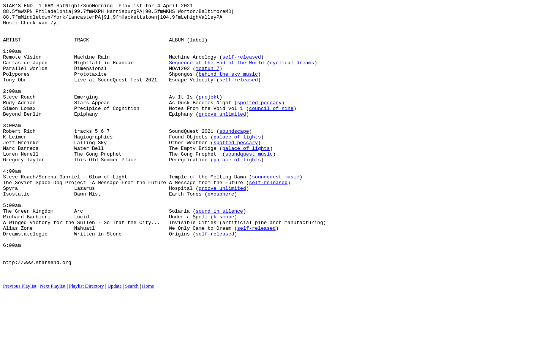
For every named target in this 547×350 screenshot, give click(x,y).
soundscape (234, 157)
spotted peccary (259, 122)
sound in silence (219, 253)
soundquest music (249, 184)
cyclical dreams (292, 75)
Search (131, 341)
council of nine (271, 129)
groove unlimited (222, 136)
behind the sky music (228, 88)
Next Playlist (53, 341)
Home (148, 341)
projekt (209, 116)
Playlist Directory (86, 341)
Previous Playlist (19, 341)
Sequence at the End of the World (216, 75)
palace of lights (237, 164)
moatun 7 (207, 81)
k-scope (223, 259)
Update (115, 341)
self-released (241, 68)
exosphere (220, 232)
